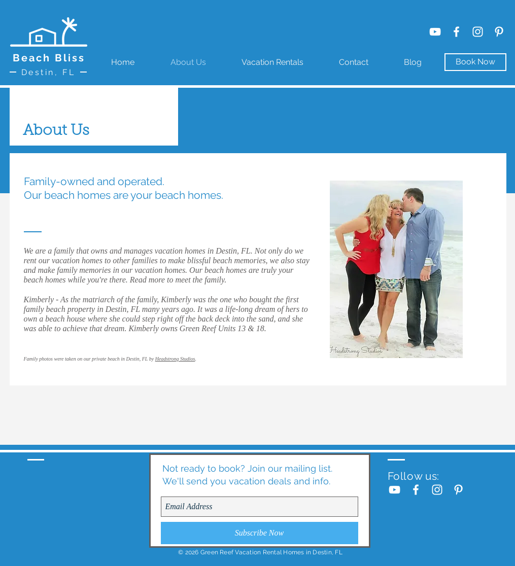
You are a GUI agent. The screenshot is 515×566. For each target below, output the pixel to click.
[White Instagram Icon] (478, 32)
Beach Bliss (49, 58)
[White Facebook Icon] (456, 32)
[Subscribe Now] (259, 533)
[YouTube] (435, 32)
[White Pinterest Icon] (499, 32)
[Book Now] (475, 62)
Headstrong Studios (175, 359)
